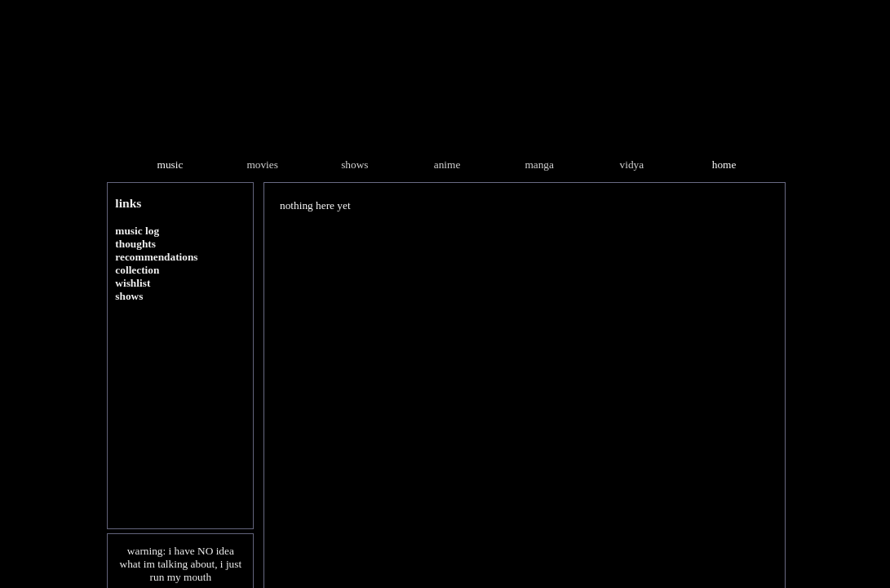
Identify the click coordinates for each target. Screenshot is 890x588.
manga (539, 164)
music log (137, 231)
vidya (632, 164)
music (170, 164)
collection (137, 270)
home (724, 164)
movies (262, 164)
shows (354, 164)
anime (447, 164)
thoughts (135, 244)
